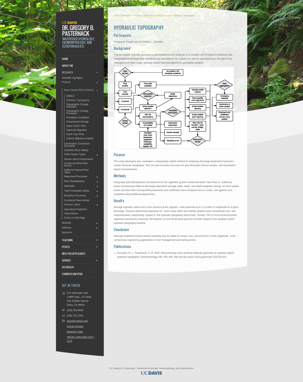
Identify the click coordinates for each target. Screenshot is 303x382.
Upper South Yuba (76, 126)
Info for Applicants (73, 253)
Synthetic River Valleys (76, 150)
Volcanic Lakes (72, 204)
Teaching (67, 240)
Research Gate (75, 331)
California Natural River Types (76, 171)
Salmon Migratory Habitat (79, 138)
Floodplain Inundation (77, 117)
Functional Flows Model (76, 200)
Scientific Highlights (72, 78)
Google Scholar (75, 326)
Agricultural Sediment (75, 209)
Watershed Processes (75, 176)
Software (66, 227)
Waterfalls (69, 186)
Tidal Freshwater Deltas (76, 191)
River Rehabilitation (74, 181)
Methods (66, 223)
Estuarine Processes (75, 195)
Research (127, 15)
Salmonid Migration (76, 130)
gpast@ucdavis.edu (77, 321)
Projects (138, 15)
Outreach (68, 267)
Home (117, 15)
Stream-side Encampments (78, 159)
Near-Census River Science (158, 15)
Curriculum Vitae (72, 273)
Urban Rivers (71, 213)
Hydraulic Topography (77, 100)
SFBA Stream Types (75, 154)
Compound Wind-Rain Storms (76, 164)
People (66, 246)
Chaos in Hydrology (74, 217)
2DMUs (70, 96)
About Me (67, 65)
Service (66, 260)
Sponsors (67, 232)
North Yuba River (75, 134)
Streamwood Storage (77, 121)
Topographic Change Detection (77, 105)
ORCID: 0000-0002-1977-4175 (80, 339)
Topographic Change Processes (77, 112)
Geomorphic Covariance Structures (77, 144)
